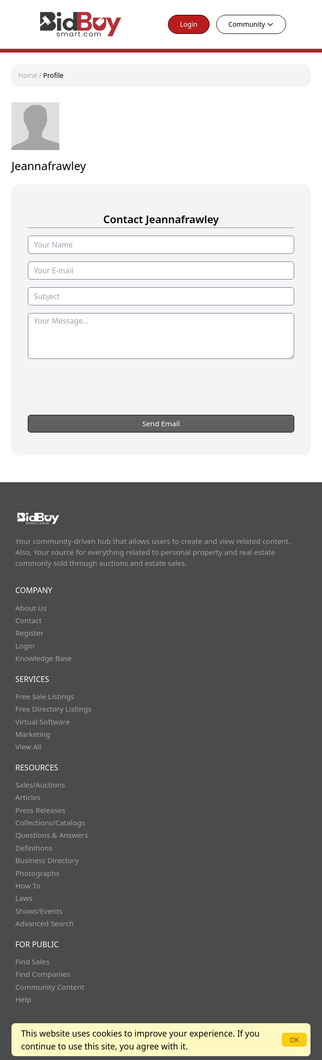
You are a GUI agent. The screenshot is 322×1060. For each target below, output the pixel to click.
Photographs (37, 873)
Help (23, 999)
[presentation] (161, 406)
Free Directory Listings (53, 709)
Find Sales (32, 961)
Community (251, 24)
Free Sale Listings (44, 696)
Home (27, 75)
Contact (28, 620)
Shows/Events (38, 911)
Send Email (161, 423)
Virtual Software (42, 721)
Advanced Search (44, 923)
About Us (31, 608)
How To (28, 885)
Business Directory (47, 860)
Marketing (32, 734)
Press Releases (40, 810)
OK (294, 1039)
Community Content (49, 987)
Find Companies (42, 974)
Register (29, 633)
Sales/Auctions (40, 785)
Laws (24, 898)
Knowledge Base (43, 658)
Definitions (33, 848)
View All (28, 746)
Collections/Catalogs (50, 822)
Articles (27, 797)
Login (189, 24)
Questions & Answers (51, 835)
